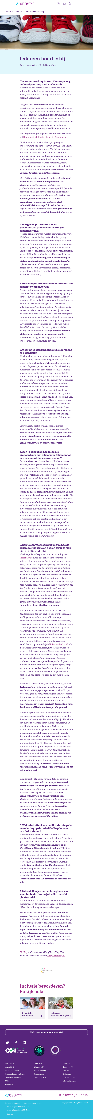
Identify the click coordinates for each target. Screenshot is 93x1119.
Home (8, 11)
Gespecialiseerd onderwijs (15, 1074)
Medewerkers (39, 1074)
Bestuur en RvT (40, 1077)
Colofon (10, 1114)
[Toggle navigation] (75, 4)
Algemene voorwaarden (33, 1103)
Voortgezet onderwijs (13, 1077)
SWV (7, 1081)
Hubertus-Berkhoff (58, 644)
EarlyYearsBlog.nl (56, 955)
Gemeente (9, 1084)
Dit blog (23, 952)
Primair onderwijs (12, 1070)
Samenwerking (40, 1070)
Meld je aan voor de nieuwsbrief (46, 1032)
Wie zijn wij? (39, 1067)
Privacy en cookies (12, 1103)
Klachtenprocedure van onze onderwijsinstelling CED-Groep (18, 1108)
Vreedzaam (25, 557)
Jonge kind (9, 1067)
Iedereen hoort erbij (33, 11)
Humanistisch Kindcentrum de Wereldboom (45, 137)
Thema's (17, 11)
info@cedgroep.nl (69, 1081)
